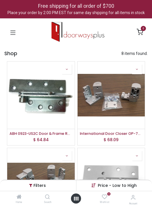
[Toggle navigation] (13, 32)
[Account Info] (133, 197)
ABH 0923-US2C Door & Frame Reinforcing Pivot (41, 133)
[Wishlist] (105, 196)
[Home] (19, 197)
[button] (117, 185)
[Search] (47, 197)
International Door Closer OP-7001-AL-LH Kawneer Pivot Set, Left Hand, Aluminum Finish (111, 133)
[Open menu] (76, 198)
